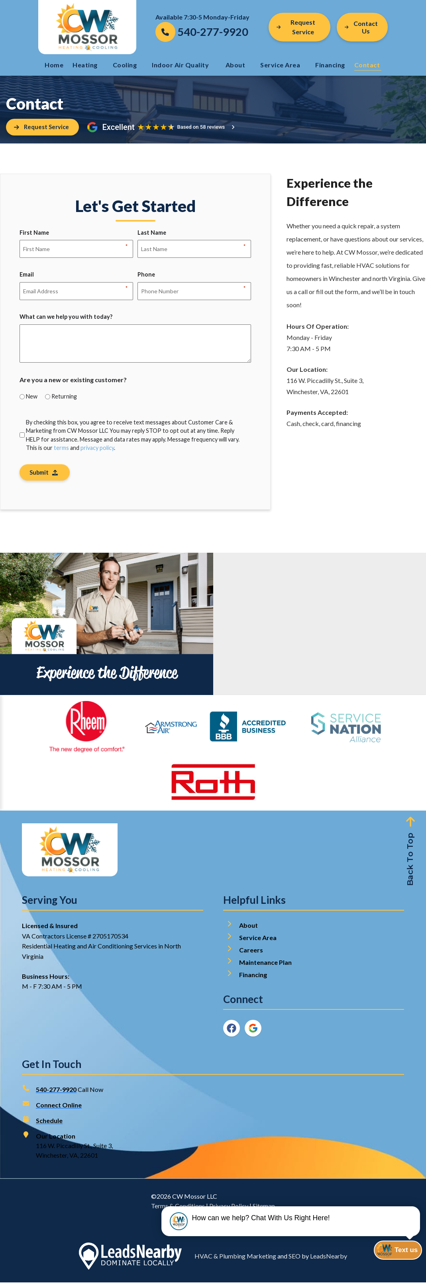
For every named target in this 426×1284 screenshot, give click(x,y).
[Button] (362, 27)
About (235, 65)
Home (54, 65)
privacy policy (97, 448)
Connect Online (59, 1106)
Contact (367, 65)
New (31, 397)
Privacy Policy (228, 1207)
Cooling (125, 65)
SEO (294, 1257)
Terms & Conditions (178, 1207)
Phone (146, 276)
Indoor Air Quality (181, 65)
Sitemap (264, 1207)
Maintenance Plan (266, 964)
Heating (85, 65)
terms (61, 448)
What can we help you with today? (66, 317)
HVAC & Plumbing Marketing (235, 1257)
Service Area (280, 65)
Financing (330, 65)
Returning (64, 397)
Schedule (49, 1122)
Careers (251, 951)
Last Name (151, 234)
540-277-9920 (56, 1091)
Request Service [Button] (296, 26)
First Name (34, 234)
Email (27, 276)
